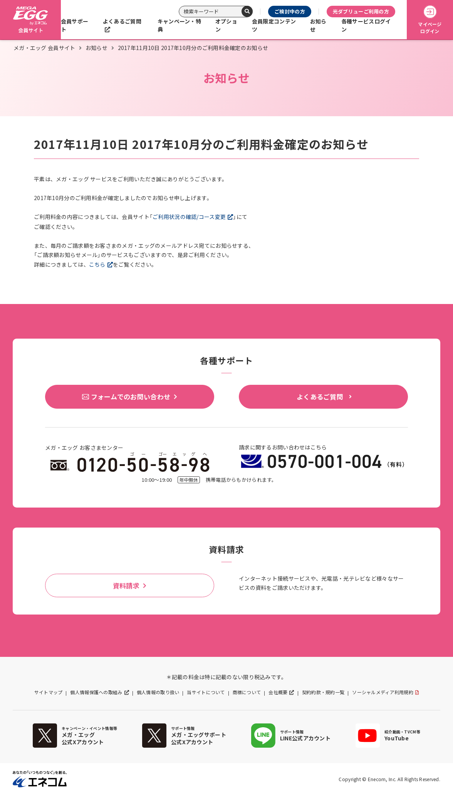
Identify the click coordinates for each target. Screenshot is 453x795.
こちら (97, 264)
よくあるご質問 (122, 21)
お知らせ (318, 25)
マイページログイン (429, 20)
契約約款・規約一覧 (323, 692)
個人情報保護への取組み (96, 692)
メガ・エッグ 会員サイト (44, 48)
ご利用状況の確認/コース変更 (189, 216)
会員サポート (74, 25)
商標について (247, 692)
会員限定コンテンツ (274, 25)
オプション (226, 25)
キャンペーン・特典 (179, 25)
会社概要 (277, 692)
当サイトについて (206, 692)
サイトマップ (48, 692)
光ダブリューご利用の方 (361, 11)
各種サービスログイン (366, 25)
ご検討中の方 (289, 11)
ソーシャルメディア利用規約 (382, 692)
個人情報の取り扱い (158, 692)
